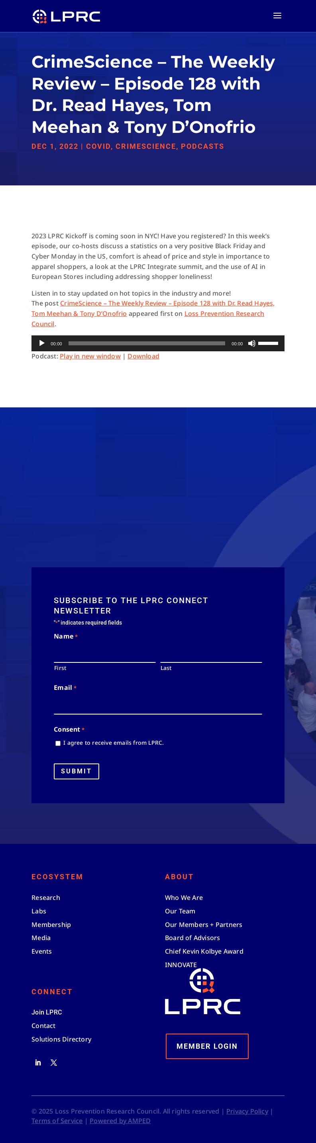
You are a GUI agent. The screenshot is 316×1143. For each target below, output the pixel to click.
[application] (157, 343)
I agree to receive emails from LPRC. (113, 742)
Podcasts (202, 146)
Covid (98, 146)
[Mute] (252, 343)
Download (143, 356)
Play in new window (90, 356)
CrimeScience (146, 146)
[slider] (147, 343)
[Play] (42, 343)
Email (65, 688)
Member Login (207, 1046)
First (60, 668)
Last (166, 668)
